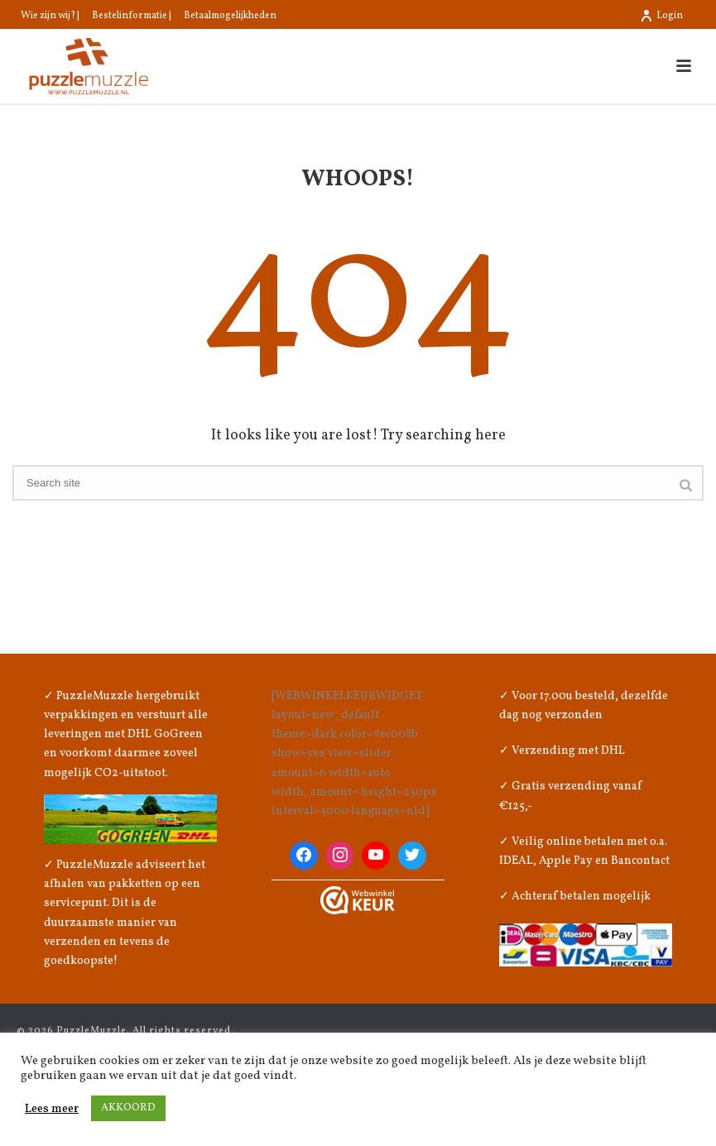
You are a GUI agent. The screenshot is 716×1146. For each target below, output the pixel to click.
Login (661, 15)
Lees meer (52, 1108)
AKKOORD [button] (128, 1107)
